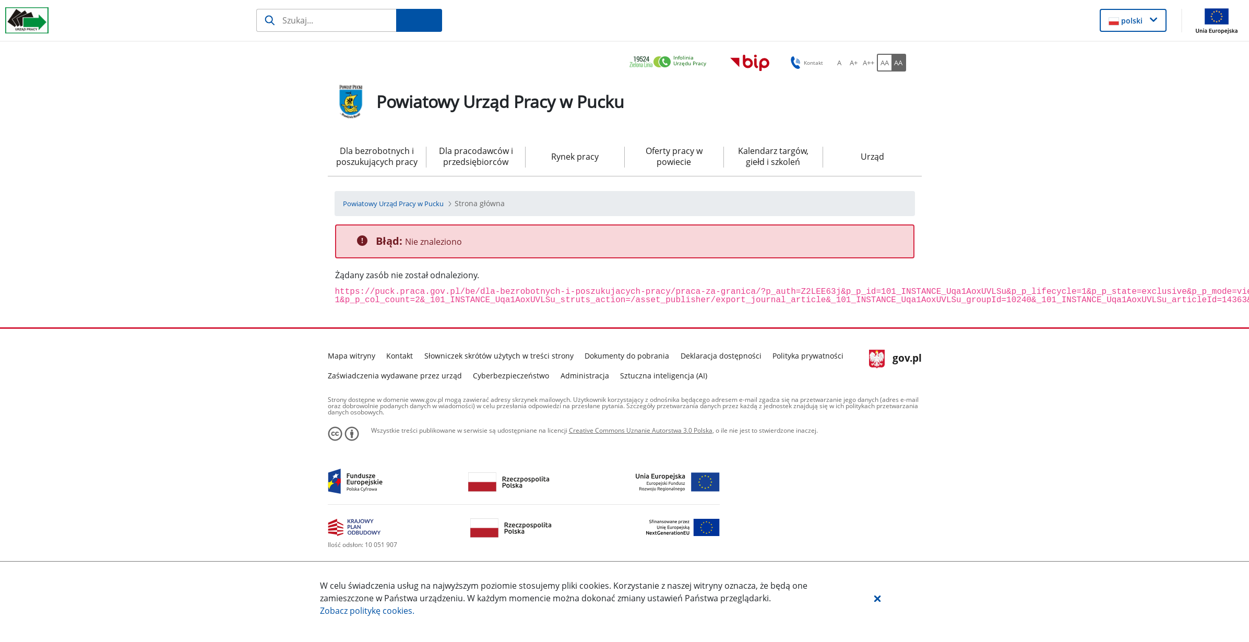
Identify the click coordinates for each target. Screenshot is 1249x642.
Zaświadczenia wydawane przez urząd (395, 376)
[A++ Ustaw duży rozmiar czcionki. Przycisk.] (868, 62)
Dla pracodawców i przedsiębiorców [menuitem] (476, 156)
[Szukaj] (326, 20)
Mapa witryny (351, 356)
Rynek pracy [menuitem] (575, 156)
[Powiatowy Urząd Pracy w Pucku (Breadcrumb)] (393, 203)
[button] (877, 598)
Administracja (585, 376)
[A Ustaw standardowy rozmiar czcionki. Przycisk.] (839, 62)
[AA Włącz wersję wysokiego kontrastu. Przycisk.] (898, 63)
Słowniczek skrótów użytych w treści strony (499, 356)
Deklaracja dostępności (721, 356)
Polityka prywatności (807, 356)
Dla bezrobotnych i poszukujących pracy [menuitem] (377, 156)
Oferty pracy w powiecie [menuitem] (674, 156)
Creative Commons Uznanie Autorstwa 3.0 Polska (640, 430)
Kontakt (399, 356)
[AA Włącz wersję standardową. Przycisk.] (884, 63)
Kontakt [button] (805, 62)
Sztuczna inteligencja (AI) (663, 376)
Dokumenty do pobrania (627, 356)
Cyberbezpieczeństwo (511, 376)
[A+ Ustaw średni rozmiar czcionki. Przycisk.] (854, 62)
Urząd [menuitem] (872, 156)
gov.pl (895, 359)
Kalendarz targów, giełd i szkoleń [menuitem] (773, 156)
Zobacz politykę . (367, 610)
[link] (670, 62)
